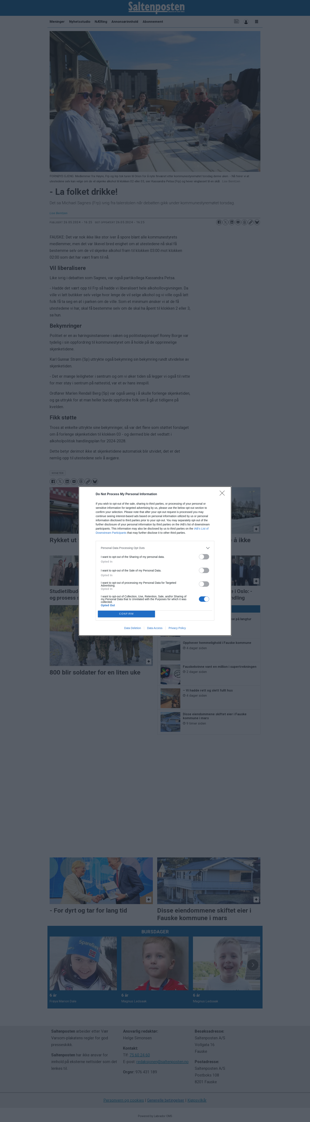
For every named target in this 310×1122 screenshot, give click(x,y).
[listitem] (155, 548)
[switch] (204, 556)
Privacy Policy (177, 628)
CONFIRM (126, 613)
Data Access (155, 628)
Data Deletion (132, 628)
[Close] (223, 494)
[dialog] (155, 561)
